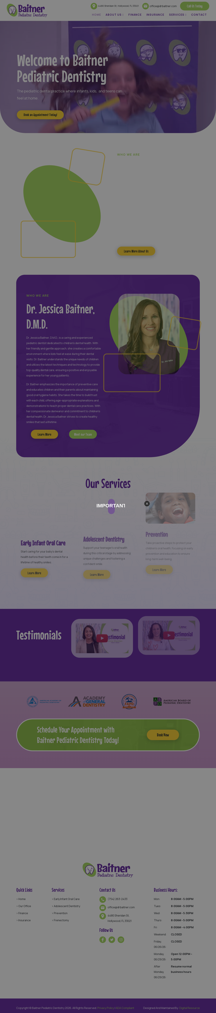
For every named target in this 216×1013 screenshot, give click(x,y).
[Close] (147, 503)
